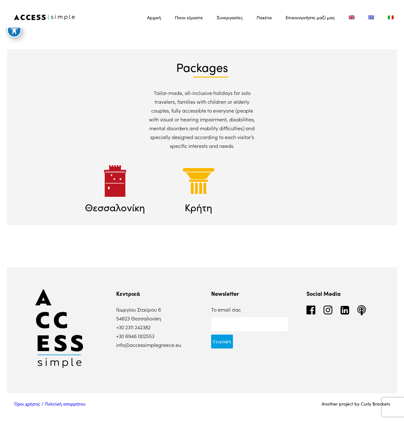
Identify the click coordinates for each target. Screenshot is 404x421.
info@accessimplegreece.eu (148, 344)
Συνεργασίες (230, 17)
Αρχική (154, 17)
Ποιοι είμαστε (189, 17)
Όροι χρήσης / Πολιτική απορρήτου (50, 404)
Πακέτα (264, 17)
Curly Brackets (375, 404)
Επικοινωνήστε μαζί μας (310, 17)
